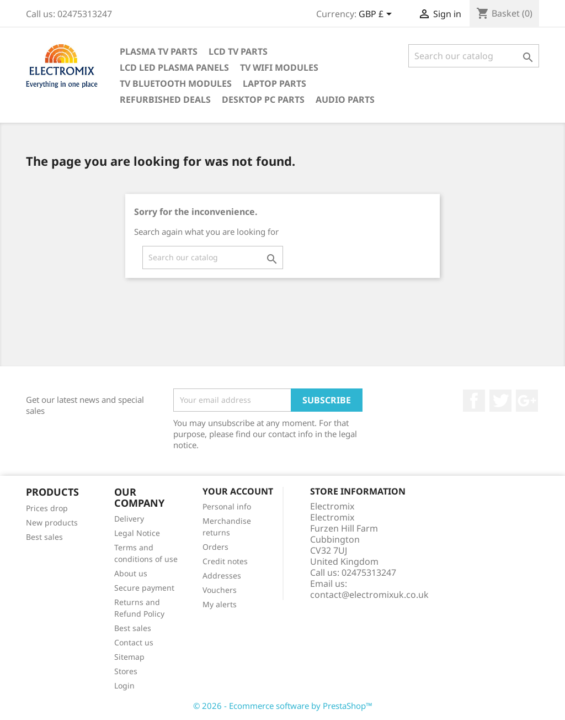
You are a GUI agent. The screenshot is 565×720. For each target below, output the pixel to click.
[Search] (473, 55)
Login (124, 685)
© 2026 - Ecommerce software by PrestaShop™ (282, 705)
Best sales (44, 537)
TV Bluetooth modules (176, 83)
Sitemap (129, 656)
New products (52, 522)
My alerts (219, 604)
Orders (215, 547)
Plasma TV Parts (159, 51)
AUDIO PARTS (345, 99)
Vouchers (219, 590)
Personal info (226, 506)
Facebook (474, 401)
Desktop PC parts (263, 99)
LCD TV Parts (238, 51)
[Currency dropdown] (377, 15)
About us (130, 573)
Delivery (129, 518)
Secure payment (144, 587)
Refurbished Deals (165, 99)
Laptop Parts (274, 83)
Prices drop (47, 508)
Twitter (500, 401)
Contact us (133, 642)
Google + (527, 401)
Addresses (221, 575)
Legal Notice (137, 533)
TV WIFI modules (279, 67)
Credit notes (225, 561)
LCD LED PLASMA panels (174, 67)
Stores (125, 671)
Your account (237, 491)
